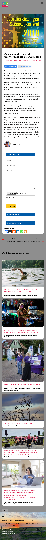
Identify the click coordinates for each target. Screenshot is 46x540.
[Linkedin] (17, 231)
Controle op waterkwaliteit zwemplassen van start (20, 295)
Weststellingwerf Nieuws (13, 497)
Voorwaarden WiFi (7, 523)
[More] (25, 231)
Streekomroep (9, 291)
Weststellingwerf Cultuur (28, 332)
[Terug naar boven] (5, 510)
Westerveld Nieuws (22, 291)
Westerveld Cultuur (11, 332)
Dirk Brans (8, 60)
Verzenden (11, 206)
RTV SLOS (6, 529)
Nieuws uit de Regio (19, 60)
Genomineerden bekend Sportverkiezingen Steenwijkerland (22, 55)
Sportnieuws (28, 60)
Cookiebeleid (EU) (37, 523)
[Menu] (42, 3)
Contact (28, 523)
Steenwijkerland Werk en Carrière (16, 386)
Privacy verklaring (20, 520)
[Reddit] (14, 231)
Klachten (10, 520)
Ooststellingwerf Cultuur (13, 329)
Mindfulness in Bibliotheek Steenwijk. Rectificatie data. (23, 241)
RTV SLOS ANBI (19, 523)
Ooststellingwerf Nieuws (13, 490)
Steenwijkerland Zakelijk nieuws (15, 494)
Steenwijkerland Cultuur (13, 384)
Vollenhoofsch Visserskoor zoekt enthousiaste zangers (22, 457)
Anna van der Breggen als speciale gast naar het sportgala (24, 239)
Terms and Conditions (8, 525)
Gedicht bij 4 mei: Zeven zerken (14, 426)
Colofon (4, 520)
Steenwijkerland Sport (30, 289)
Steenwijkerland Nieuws (12, 289)
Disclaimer (30, 520)
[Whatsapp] (21, 231)
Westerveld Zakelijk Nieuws (19, 496)
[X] (10, 231)
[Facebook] (6, 231)
